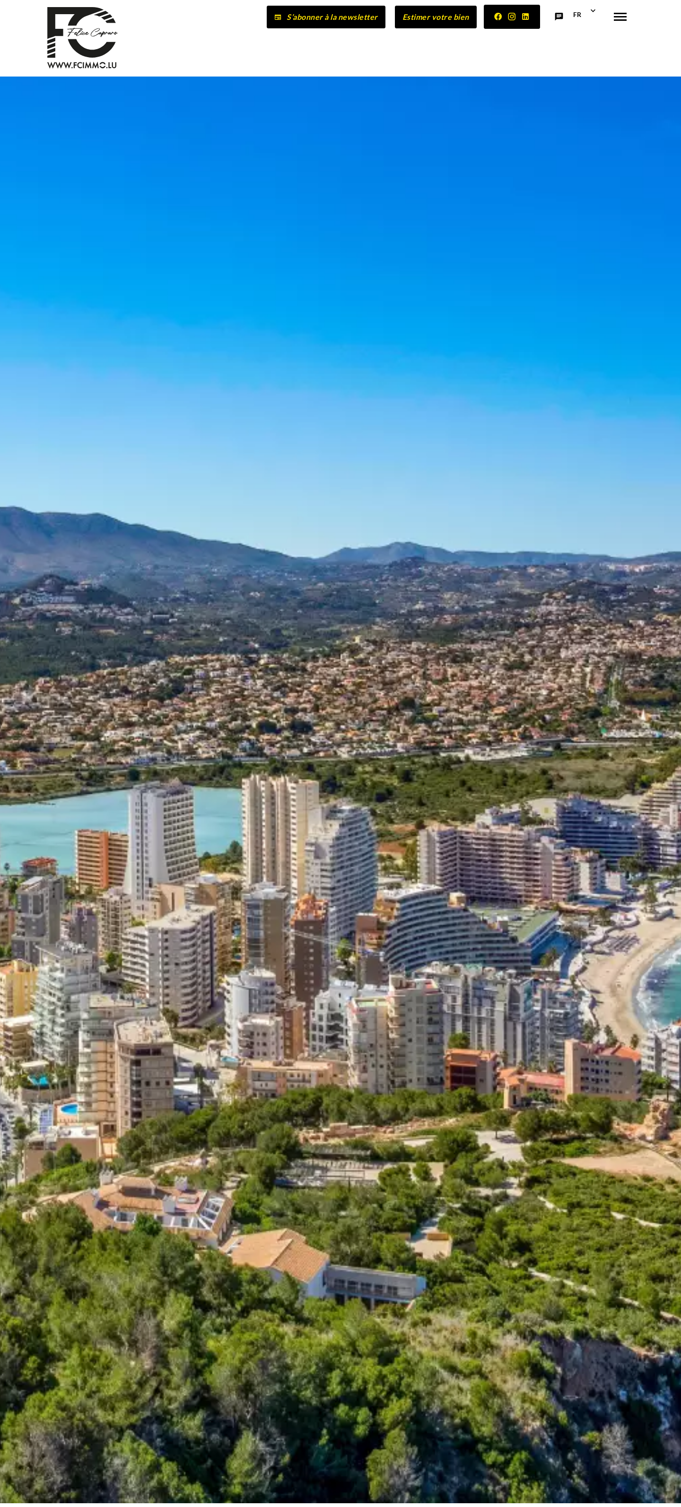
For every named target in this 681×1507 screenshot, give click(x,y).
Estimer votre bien (435, 16)
